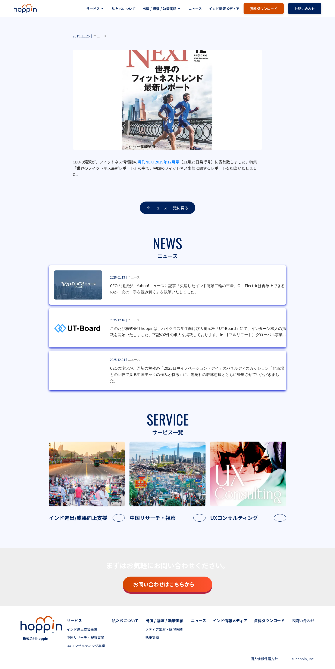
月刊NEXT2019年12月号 (158, 162)
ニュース (195, 8)
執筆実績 (152, 637)
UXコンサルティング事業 (86, 645)
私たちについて (124, 8)
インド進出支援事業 (82, 629)
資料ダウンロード (269, 620)
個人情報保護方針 (264, 658)
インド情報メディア (224, 8)
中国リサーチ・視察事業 (85, 637)
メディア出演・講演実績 (164, 629)
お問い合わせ (302, 620)
